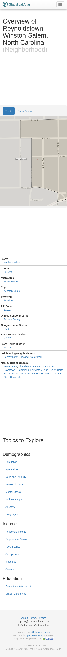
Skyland (24, 357)
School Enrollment (15, 593)
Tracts (8, 111)
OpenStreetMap (33, 635)
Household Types (15, 484)
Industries (10, 561)
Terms (32, 618)
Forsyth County (12, 319)
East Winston (11, 357)
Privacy (42, 618)
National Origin (13, 499)
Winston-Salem (12, 290)
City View (23, 366)
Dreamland (23, 370)
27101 (7, 309)
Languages (11, 514)
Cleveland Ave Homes (42, 366)
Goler (53, 370)
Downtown (9, 370)
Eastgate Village (39, 370)
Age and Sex (12, 469)
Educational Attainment (18, 586)
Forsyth (8, 272)
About (24, 618)
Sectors (9, 569)
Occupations (12, 554)
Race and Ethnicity (15, 477)
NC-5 (6, 328)
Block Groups (25, 111)
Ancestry (10, 506)
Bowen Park (10, 366)
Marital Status (13, 492)
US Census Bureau (40, 632)
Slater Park (36, 357)
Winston (8, 300)
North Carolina (12, 262)
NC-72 (7, 347)
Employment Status (16, 539)
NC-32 (7, 338)
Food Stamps (12, 546)
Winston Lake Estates (32, 373)
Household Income (15, 531)
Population (11, 462)
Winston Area (11, 281)
